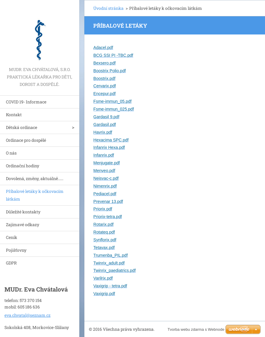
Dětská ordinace (21, 127)
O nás (11, 153)
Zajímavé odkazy (22, 224)
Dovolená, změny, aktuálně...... (34, 178)
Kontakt (14, 114)
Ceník (11, 237)
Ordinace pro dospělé (26, 140)
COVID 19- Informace (26, 102)
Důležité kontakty (23, 212)
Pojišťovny (16, 250)
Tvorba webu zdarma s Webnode (196, 329)
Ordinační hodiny (22, 165)
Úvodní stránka (108, 8)
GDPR (11, 263)
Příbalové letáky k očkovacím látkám (35, 195)
